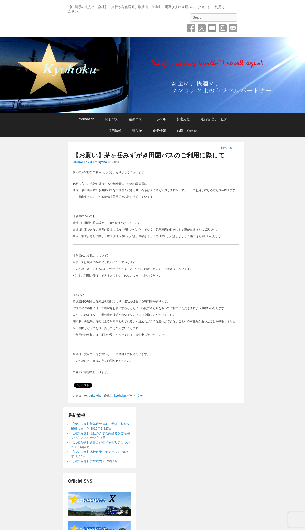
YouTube (212, 28)
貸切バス (111, 119)
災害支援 (183, 119)
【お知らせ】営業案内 (86, 461)
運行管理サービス (214, 119)
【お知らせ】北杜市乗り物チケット (96, 452)
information (86, 119)
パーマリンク (135, 395)
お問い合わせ (233, 28)
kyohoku (104, 162)
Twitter (202, 28)
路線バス (135, 119)
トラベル (159, 119)
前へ (222, 147)
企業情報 (159, 131)
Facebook (191, 28)
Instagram (223, 28)
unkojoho (95, 395)
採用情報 (115, 131)
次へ (234, 147)
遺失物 (137, 131)
